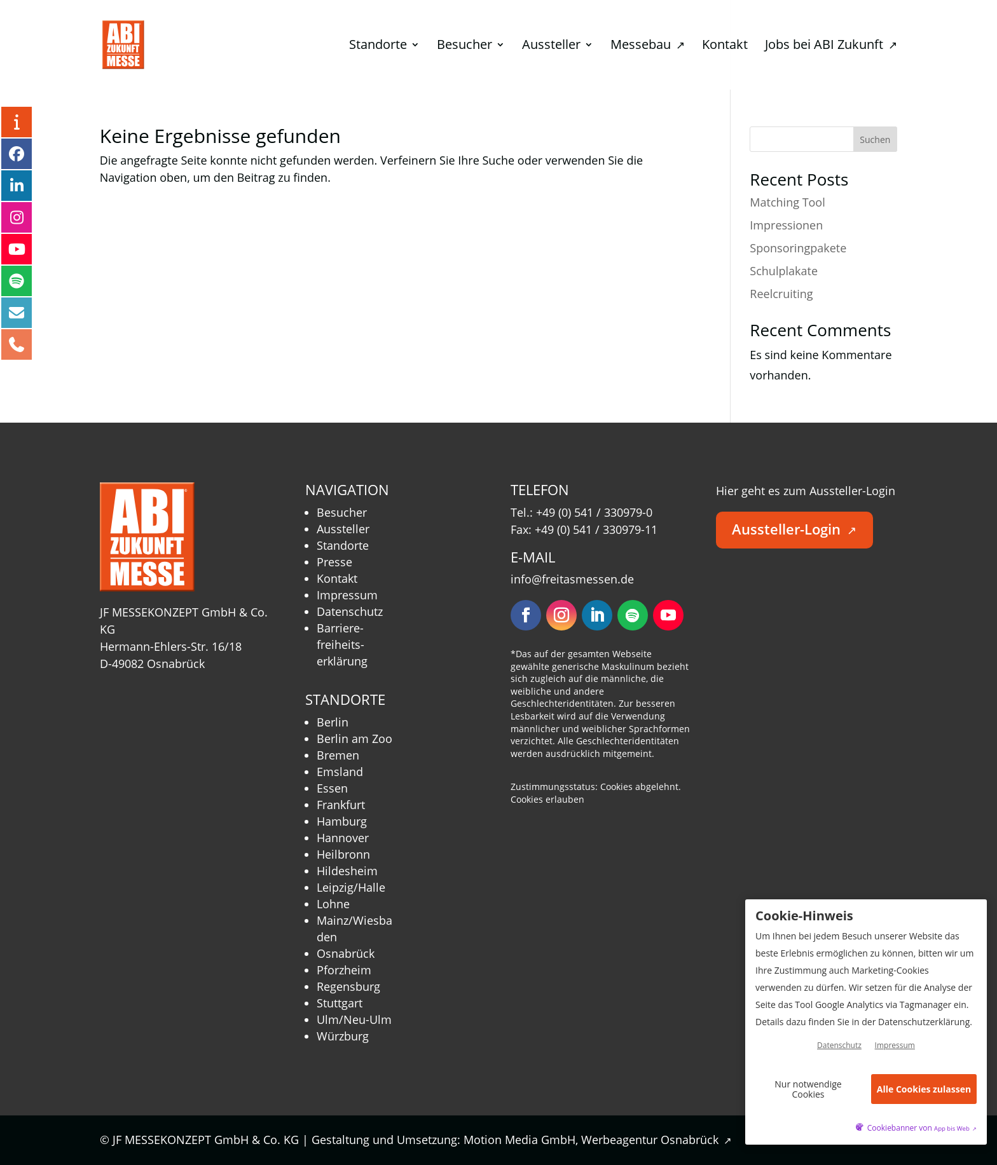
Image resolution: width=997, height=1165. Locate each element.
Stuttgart (339, 1003)
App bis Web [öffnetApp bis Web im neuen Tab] (955, 1128)
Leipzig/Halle (351, 887)
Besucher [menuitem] (464, 46)
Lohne (333, 903)
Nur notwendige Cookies (807, 1089)
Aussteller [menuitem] (551, 46)
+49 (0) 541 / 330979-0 (594, 512)
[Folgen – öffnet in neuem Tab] (526, 615)
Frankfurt (341, 804)
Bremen (338, 755)
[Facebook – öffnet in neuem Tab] (16, 154)
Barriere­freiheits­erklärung (342, 644)
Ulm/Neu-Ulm (354, 1019)
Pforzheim (344, 970)
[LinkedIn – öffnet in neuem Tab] (16, 185)
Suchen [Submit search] (875, 139)
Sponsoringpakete (798, 247)
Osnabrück (346, 953)
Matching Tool (787, 202)
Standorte (343, 545)
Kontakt (337, 578)
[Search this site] (823, 139)
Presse (334, 561)
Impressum (347, 595)
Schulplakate (784, 270)
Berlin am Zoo (354, 738)
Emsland (340, 771)
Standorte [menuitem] (378, 46)
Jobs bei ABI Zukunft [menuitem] (831, 46)
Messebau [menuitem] (647, 46)
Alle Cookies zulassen (924, 1089)
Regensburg (348, 986)
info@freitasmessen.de (572, 579)
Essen (332, 788)
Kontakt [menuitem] (725, 46)
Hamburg (342, 821)
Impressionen (786, 225)
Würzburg (343, 1036)
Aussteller (343, 528)
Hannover (343, 837)
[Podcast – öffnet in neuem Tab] (16, 281)
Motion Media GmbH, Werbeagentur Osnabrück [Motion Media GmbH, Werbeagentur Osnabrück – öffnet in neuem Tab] (598, 1139)
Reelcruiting (781, 293)
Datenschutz (350, 611)
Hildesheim (347, 870)
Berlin (332, 722)
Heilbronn (343, 854)
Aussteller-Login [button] (794, 529)
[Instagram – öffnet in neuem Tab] (16, 217)
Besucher (342, 512)
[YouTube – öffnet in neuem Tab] (16, 249)
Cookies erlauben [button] (547, 799)
